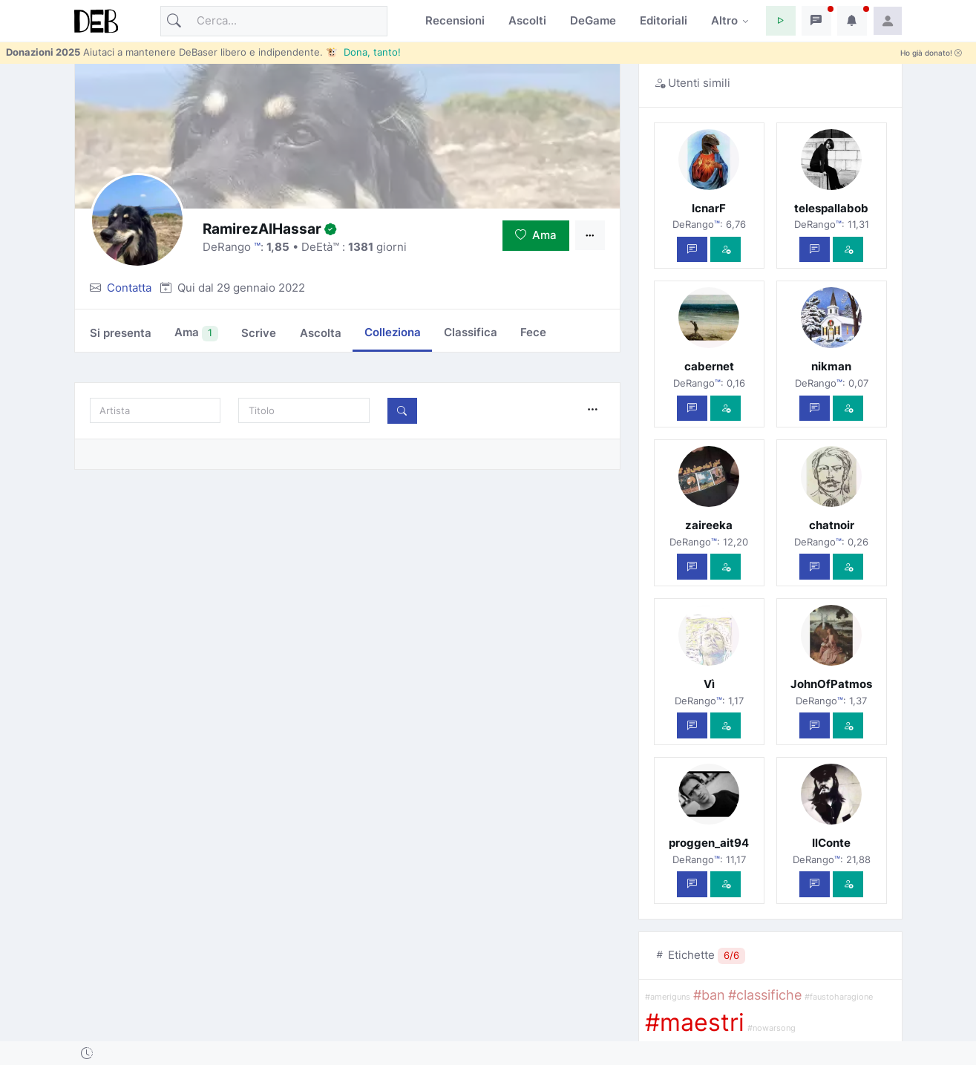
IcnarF (709, 208)
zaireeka (709, 525)
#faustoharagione (839, 997)
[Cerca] (273, 21)
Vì (709, 684)
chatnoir (831, 525)
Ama (536, 235)
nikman (831, 366)
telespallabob (831, 208)
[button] (781, 21)
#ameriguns (667, 997)
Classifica (470, 332)
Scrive (258, 333)
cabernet (709, 366)
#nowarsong (771, 1028)
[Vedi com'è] (725, 250)
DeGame (593, 20)
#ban (709, 995)
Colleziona (392, 332)
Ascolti (527, 20)
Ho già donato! (931, 53)
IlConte (831, 843)
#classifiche (765, 995)
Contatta (129, 288)
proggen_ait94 (709, 843)
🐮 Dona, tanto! (363, 52)
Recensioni (455, 20)
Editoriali (663, 20)
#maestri (694, 1022)
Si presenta (120, 333)
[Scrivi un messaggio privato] (692, 250)
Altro (724, 20)
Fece (533, 332)
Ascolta (320, 333)
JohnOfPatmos (831, 684)
